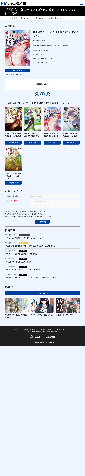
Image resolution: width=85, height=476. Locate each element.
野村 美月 (41, 40)
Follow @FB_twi (42, 293)
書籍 (15, 18)
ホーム (8, 18)
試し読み (17, 70)
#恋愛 (22, 74)
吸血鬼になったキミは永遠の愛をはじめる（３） (52, 18)
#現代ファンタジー (11, 74)
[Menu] (82, 3)
